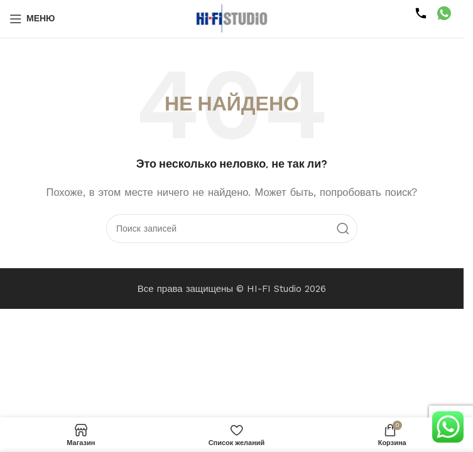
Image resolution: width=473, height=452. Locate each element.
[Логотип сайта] (232, 18)
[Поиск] (231, 228)
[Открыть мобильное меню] (32, 18)
